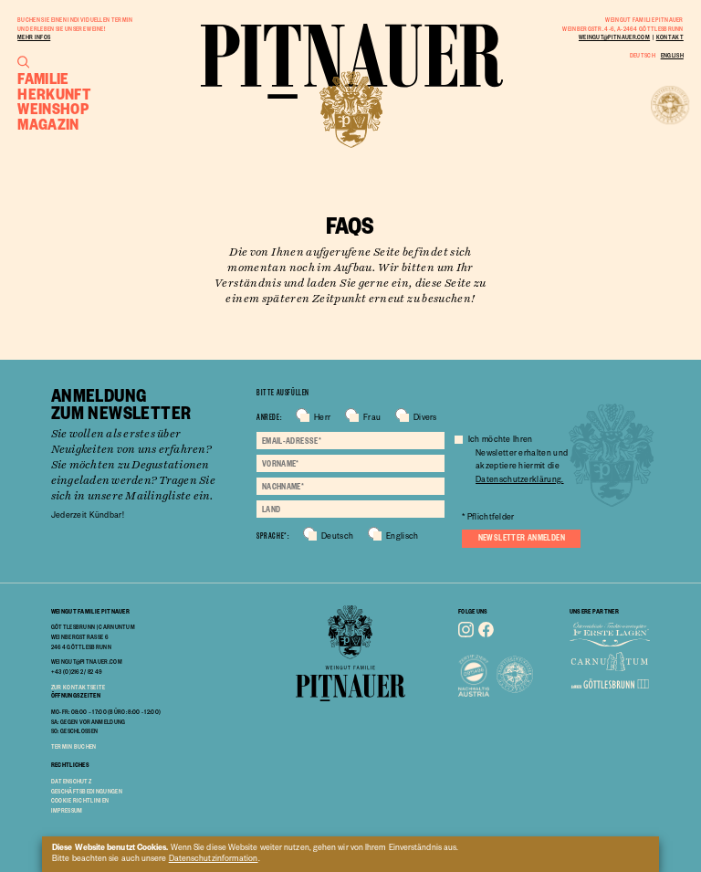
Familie (43, 78)
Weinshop (53, 108)
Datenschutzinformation (213, 860)
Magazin (48, 123)
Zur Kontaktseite (78, 686)
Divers (425, 419)
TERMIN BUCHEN (74, 746)
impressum (67, 810)
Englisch (402, 537)
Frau (372, 419)
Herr (322, 419)
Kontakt (670, 36)
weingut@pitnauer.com (614, 36)
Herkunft (54, 93)
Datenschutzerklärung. (519, 481)
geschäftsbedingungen (86, 790)
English (672, 54)
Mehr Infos (33, 36)
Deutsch (642, 54)
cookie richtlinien (80, 800)
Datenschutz (71, 780)
